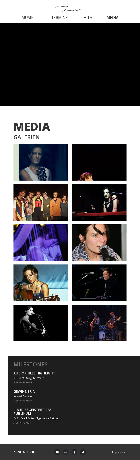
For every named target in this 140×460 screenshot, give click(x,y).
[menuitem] (27, 17)
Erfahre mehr (24, 382)
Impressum (119, 452)
